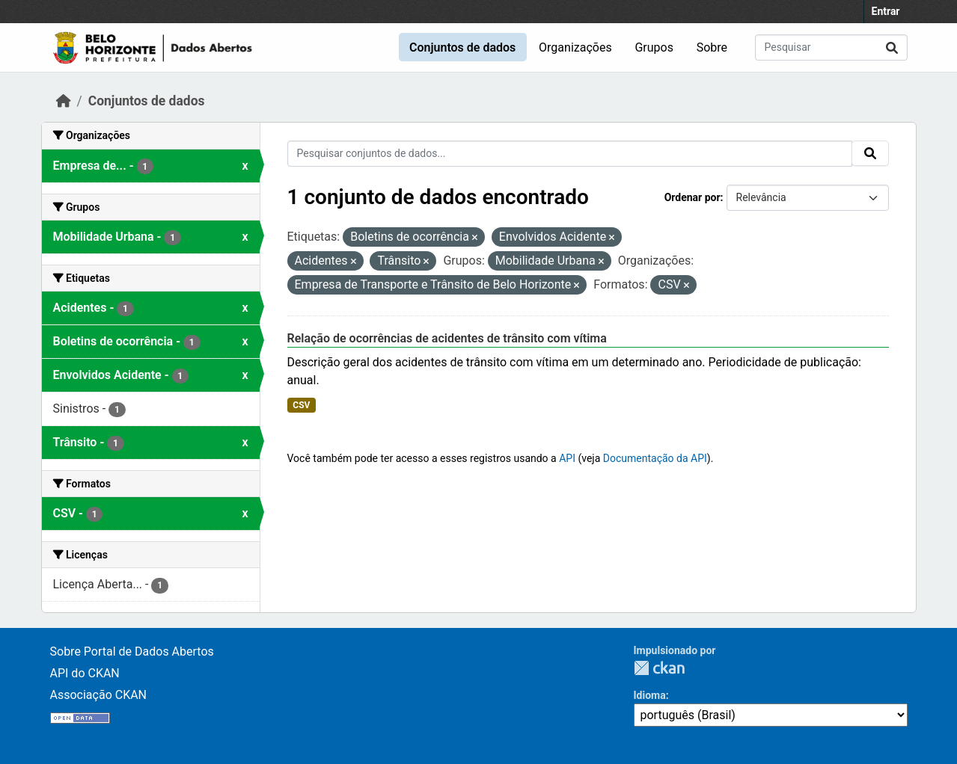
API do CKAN (85, 673)
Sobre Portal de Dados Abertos (132, 651)
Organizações (575, 47)
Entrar (886, 11)
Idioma (650, 695)
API (567, 458)
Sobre (712, 47)
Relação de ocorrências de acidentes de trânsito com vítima (447, 338)
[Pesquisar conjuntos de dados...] (831, 47)
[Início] (63, 100)
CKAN (659, 668)
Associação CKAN (98, 695)
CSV (301, 405)
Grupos (654, 47)
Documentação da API (655, 458)
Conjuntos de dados (462, 47)
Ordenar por (692, 197)
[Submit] (892, 47)
